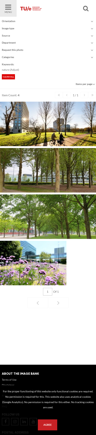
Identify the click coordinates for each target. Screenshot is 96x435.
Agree (47, 424)
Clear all (8, 76)
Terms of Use (9, 379)
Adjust (14, 69)
